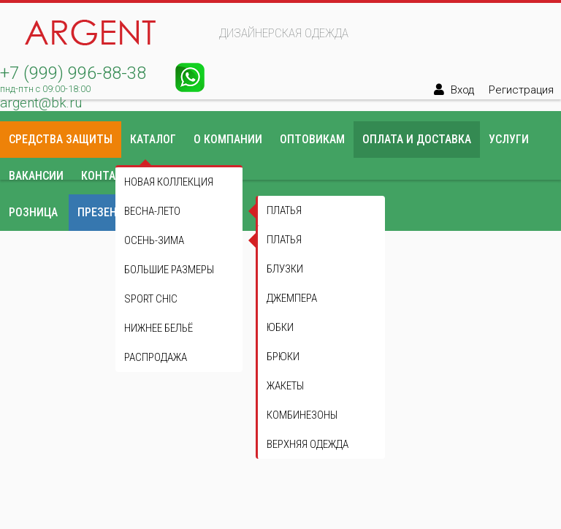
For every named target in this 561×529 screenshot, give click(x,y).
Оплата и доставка (416, 139)
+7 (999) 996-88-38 (73, 73)
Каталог (153, 139)
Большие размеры (169, 269)
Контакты (109, 176)
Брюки (283, 356)
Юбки (280, 327)
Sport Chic (151, 298)
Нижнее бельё (158, 328)
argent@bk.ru (41, 102)
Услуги (509, 139)
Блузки (285, 268)
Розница (33, 212)
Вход (462, 89)
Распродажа (155, 357)
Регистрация (521, 89)
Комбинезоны (302, 415)
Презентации (114, 212)
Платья (284, 239)
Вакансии (36, 176)
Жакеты (285, 385)
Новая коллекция (168, 182)
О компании (228, 139)
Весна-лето (152, 211)
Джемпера (292, 298)
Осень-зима (154, 240)
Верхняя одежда (307, 444)
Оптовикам (312, 139)
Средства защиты (60, 139)
